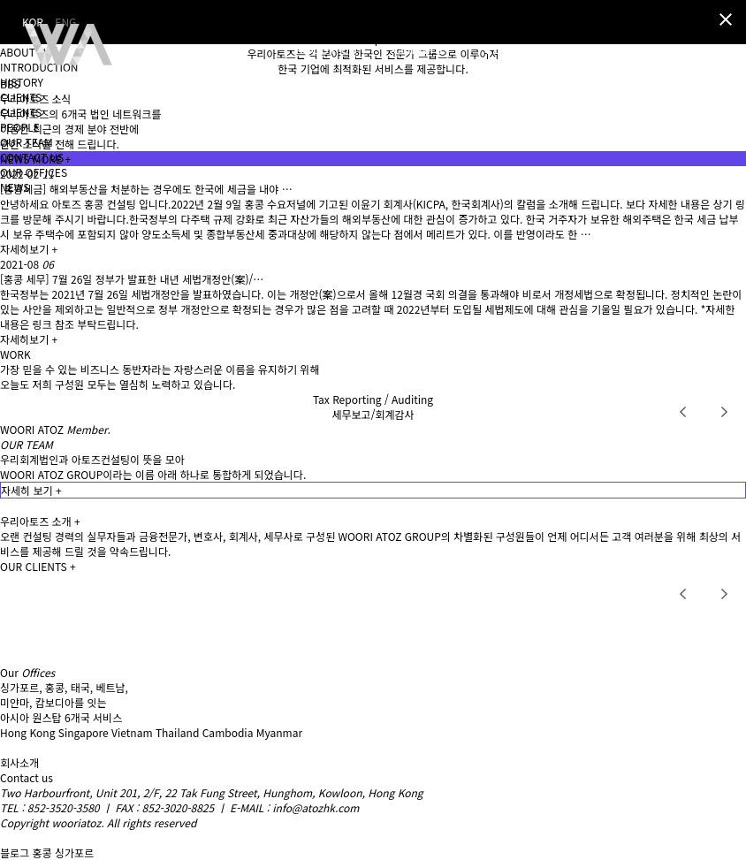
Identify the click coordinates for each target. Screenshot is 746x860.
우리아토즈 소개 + (40, 521)
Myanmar (279, 732)
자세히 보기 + (31, 490)
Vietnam (131, 732)
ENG (731, 51)
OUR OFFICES (33, 171)
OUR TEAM (26, 141)
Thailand (177, 732)
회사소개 (19, 762)
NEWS (14, 186)
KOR (698, 51)
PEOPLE (20, 126)
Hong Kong (27, 732)
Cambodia (228, 732)
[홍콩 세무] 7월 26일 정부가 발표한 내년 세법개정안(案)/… (131, 278)
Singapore (83, 732)
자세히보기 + (28, 248)
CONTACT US (32, 156)
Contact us (26, 777)
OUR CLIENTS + (38, 566)
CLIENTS (21, 96)
